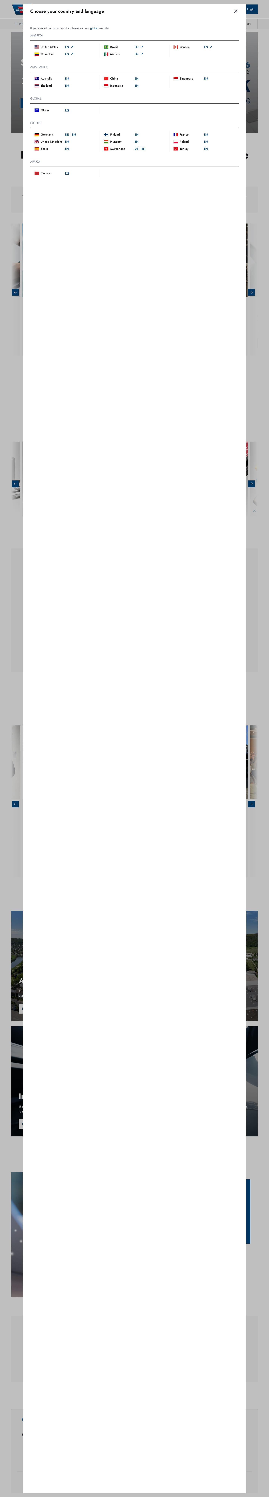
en (69, 47)
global (94, 28)
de (67, 134)
